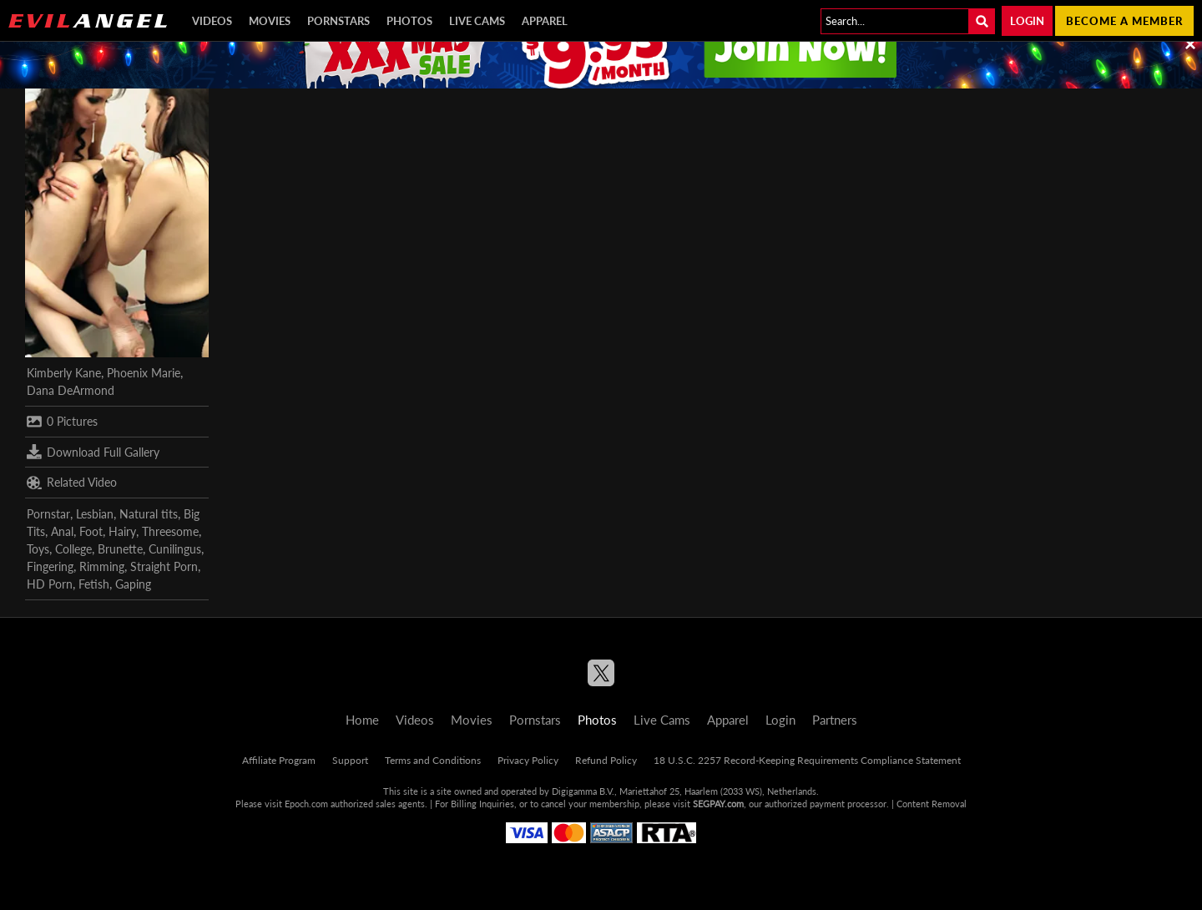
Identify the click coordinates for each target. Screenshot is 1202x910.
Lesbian (95, 514)
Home (362, 719)
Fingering (50, 566)
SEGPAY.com (718, 803)
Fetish (93, 584)
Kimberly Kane (64, 373)
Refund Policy (606, 760)
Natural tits (148, 514)
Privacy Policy (527, 760)
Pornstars (338, 21)
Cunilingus (175, 549)
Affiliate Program (279, 760)
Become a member (1124, 21)
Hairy (122, 531)
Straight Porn (164, 566)
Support (350, 760)
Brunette (120, 549)
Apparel (545, 21)
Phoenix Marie (143, 373)
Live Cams (477, 21)
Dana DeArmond (70, 390)
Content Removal (931, 803)
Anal (62, 531)
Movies (269, 21)
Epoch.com (306, 803)
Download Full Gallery (93, 451)
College (73, 549)
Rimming (101, 566)
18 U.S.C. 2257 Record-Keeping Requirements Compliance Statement (807, 760)
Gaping (133, 584)
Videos (212, 21)
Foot (91, 531)
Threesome (170, 531)
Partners (834, 719)
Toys (38, 549)
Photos (409, 21)
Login (1027, 21)
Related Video (72, 482)
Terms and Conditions (433, 760)
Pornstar (48, 514)
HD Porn (50, 584)
